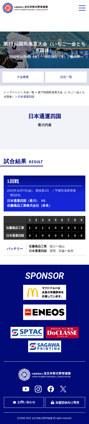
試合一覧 (66, 77)
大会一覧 (28, 92)
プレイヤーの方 (16, 23)
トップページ (12, 92)
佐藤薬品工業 (15, 227)
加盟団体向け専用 (65, 402)
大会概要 (23, 77)
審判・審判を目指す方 (44, 23)
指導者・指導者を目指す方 (72, 23)
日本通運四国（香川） (23, 201)
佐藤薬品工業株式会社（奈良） (29, 205)
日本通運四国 (15, 235)
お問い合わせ (24, 402)
